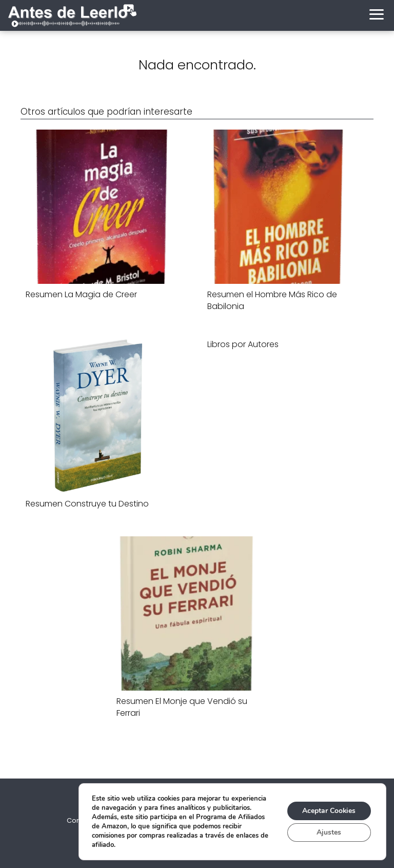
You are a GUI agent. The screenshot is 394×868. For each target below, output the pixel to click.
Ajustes (329, 832)
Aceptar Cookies (329, 811)
